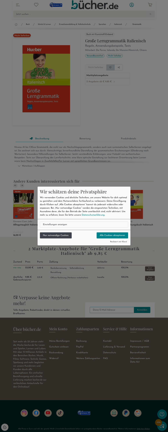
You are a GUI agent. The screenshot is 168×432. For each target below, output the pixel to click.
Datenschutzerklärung (93, 215)
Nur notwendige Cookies (56, 235)
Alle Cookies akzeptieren (112, 235)
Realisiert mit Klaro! (118, 242)
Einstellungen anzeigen (55, 224)
